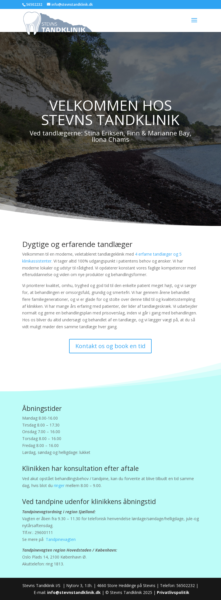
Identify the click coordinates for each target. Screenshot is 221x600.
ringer (59, 485)
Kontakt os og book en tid (110, 346)
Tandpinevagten (61, 539)
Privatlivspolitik (173, 592)
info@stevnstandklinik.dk (74, 592)
